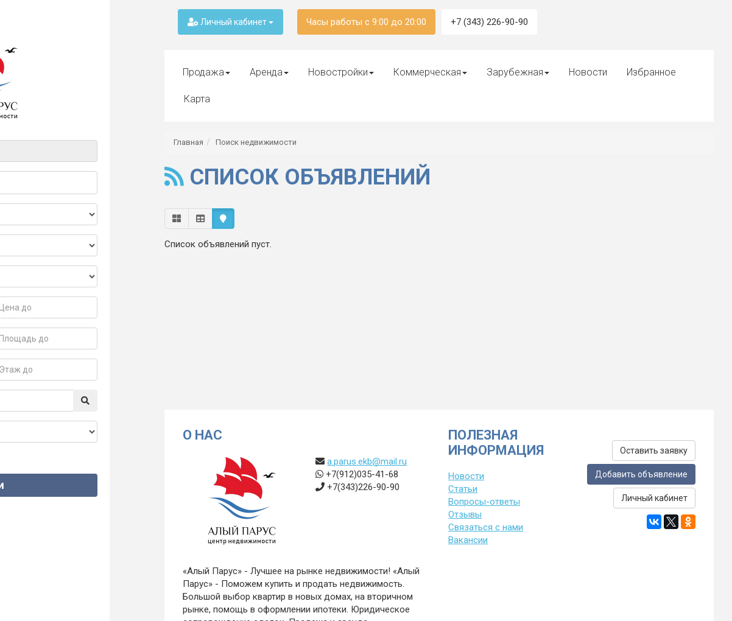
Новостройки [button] (341, 72)
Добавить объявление (641, 474)
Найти (73, 485)
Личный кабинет (230, 22)
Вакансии (468, 540)
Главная (188, 142)
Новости (588, 72)
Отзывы (465, 514)
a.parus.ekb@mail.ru (367, 461)
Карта (197, 99)
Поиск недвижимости (256, 142)
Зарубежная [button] (518, 72)
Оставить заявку (654, 450)
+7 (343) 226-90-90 (489, 21)
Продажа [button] (206, 72)
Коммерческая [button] (430, 72)
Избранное (651, 72)
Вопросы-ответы (484, 501)
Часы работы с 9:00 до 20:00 (366, 21)
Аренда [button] (269, 72)
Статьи (462, 488)
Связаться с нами (485, 527)
